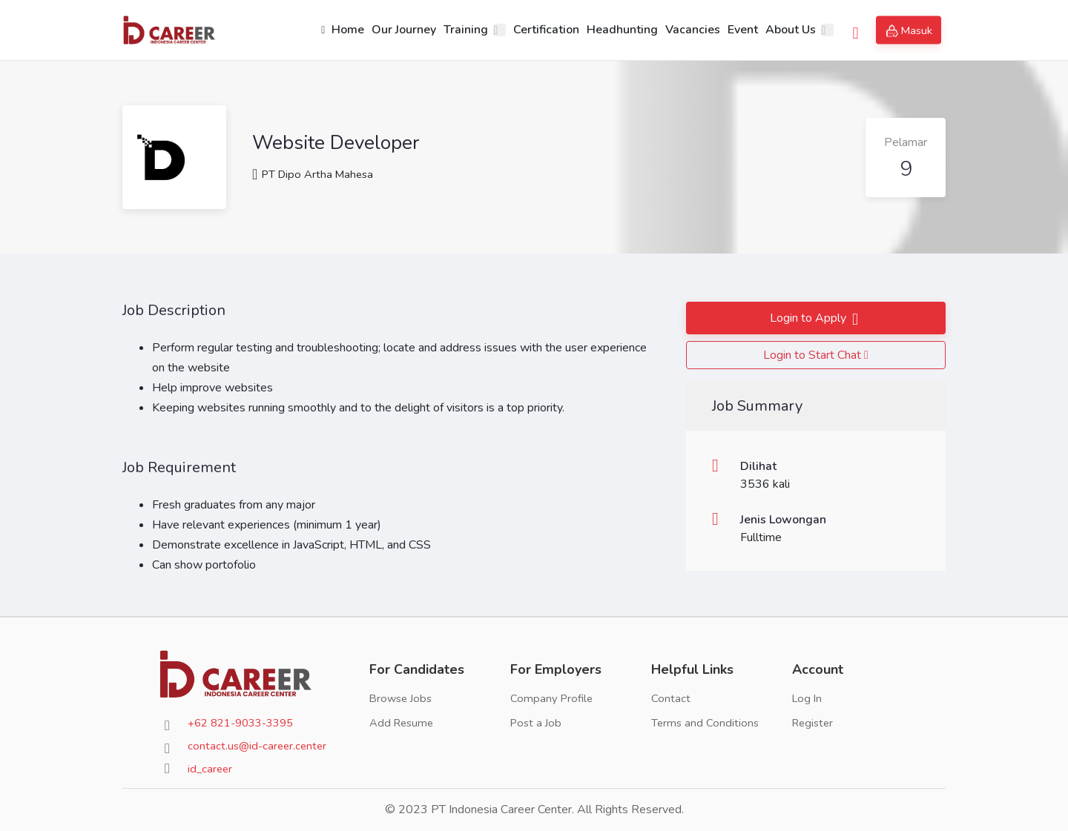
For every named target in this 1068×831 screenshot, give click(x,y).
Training (461, 29)
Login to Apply (808, 318)
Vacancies (688, 29)
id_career (211, 769)
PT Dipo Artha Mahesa (316, 174)
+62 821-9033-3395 (246, 723)
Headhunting (617, 29)
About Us (786, 29)
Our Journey (399, 29)
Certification (542, 29)
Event (738, 29)
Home (338, 29)
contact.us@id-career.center (260, 746)
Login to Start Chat (815, 355)
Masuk (910, 30)
